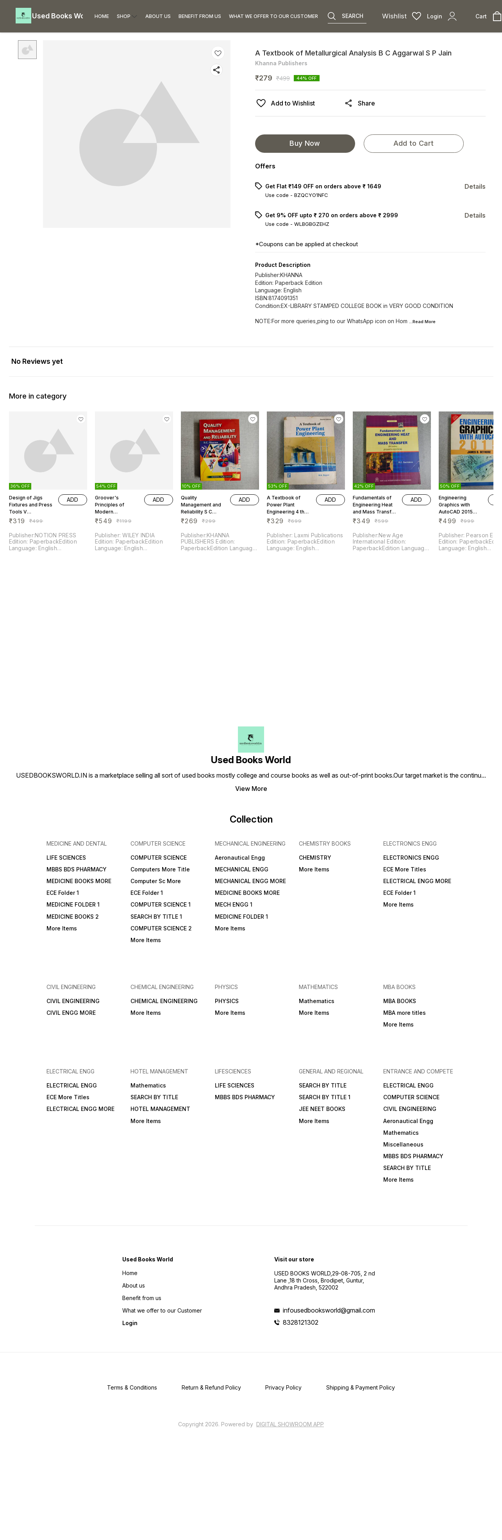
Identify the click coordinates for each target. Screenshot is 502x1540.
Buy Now (304, 143)
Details (475, 186)
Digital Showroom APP (290, 1424)
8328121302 (300, 1322)
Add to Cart (413, 143)
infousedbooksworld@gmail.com (329, 1310)
